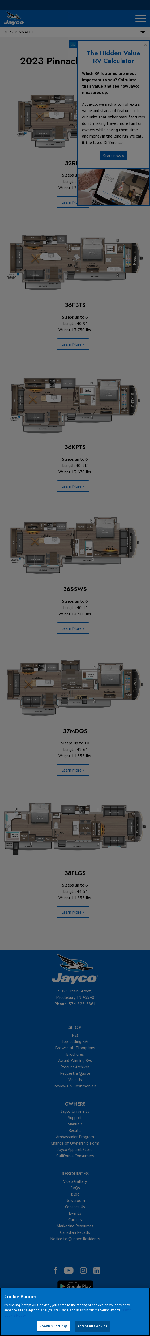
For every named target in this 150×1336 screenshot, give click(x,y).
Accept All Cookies (92, 1326)
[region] (75, 1312)
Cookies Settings (53, 1326)
